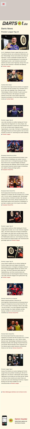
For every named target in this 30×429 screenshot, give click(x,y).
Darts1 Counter (21, 419)
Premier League (6, 66)
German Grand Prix (13, 312)
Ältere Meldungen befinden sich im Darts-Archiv (14, 392)
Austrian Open (10, 99)
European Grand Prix (7, 169)
